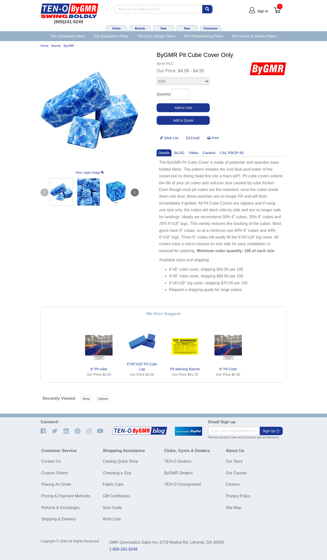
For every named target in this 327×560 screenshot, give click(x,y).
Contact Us (51, 461)
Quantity (164, 94)
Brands (140, 28)
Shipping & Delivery (58, 519)
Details (164, 153)
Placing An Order (56, 484)
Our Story (234, 461)
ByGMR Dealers (178, 473)
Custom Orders (54, 473)
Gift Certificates (116, 496)
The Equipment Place (111, 36)
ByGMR (69, 46)
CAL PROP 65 (232, 153)
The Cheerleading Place (203, 36)
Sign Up (271, 431)
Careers (233, 484)
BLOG (179, 153)
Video (193, 153)
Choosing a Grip (117, 473)
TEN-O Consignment (182, 484)
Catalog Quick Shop (120, 461)
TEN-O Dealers (177, 461)
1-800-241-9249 (123, 549)
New (187, 28)
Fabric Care (113, 484)
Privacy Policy (238, 496)
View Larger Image (89, 172)
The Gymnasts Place (67, 36)
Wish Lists (112, 519)
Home (116, 28)
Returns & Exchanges (60, 508)
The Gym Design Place (156, 36)
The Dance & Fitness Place (254, 36)
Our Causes (236, 473)
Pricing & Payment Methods (65, 496)
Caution (209, 153)
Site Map (233, 508)
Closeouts (210, 28)
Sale (164, 28)
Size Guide (112, 508)
